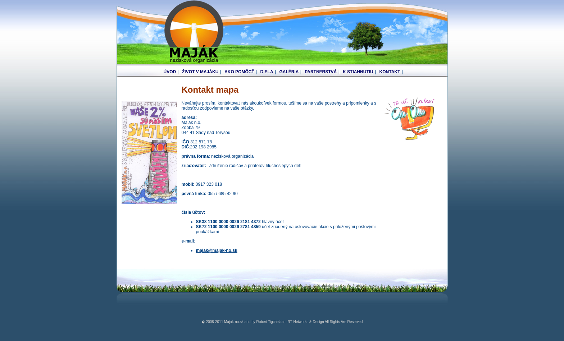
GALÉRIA (289, 71)
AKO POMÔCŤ (239, 71)
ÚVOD (170, 71)
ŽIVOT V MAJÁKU (200, 71)
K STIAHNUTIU (358, 71)
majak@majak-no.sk (216, 250)
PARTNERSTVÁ (321, 71)
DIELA (266, 71)
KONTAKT (389, 71)
